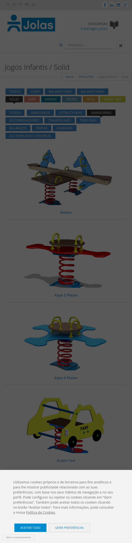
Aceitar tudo (30, 528)
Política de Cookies (40, 512)
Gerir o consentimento (18, 537)
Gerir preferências (69, 528)
